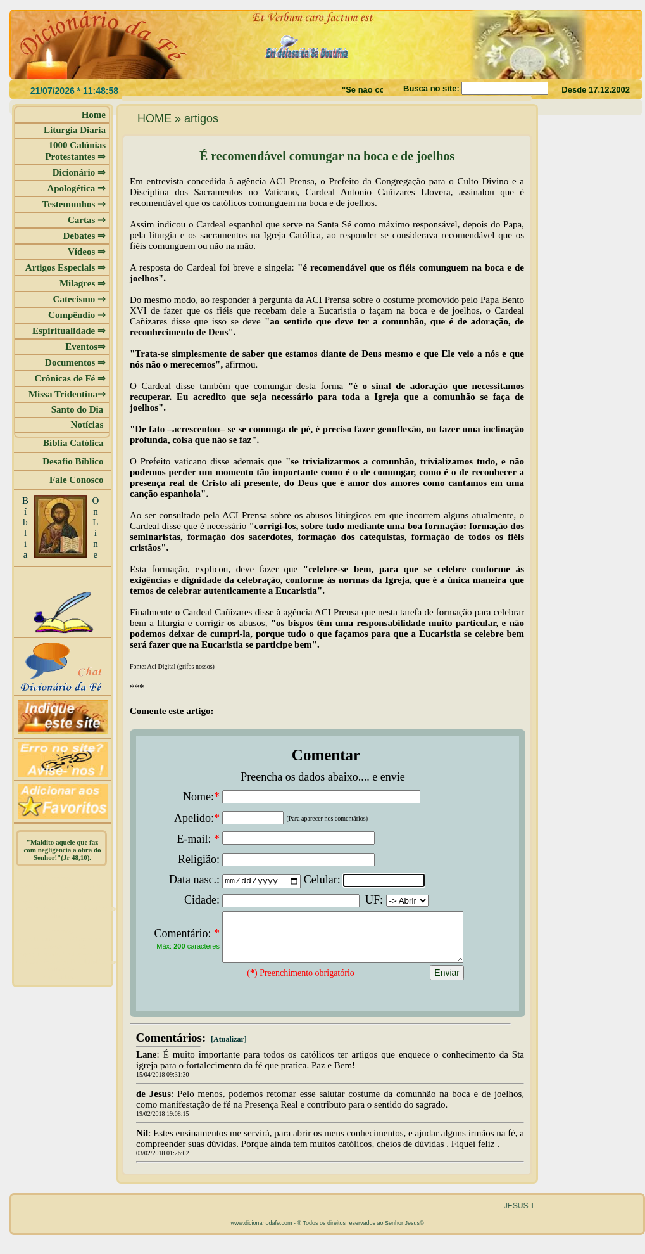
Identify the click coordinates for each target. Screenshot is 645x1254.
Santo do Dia (78, 409)
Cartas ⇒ (87, 220)
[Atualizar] (228, 1048)
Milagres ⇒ (82, 283)
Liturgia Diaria (75, 130)
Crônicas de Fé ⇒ (70, 378)
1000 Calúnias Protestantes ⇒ (75, 151)
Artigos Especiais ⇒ (65, 267)
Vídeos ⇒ (87, 251)
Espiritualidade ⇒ (69, 331)
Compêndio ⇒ (77, 315)
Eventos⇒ (85, 347)
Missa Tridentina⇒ (67, 394)
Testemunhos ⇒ (74, 204)
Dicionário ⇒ (79, 172)
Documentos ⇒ (75, 362)
